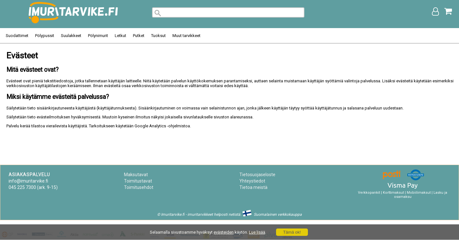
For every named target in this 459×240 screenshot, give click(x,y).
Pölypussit (44, 35)
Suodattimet (17, 35)
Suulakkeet (71, 35)
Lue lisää (257, 232)
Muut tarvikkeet (186, 35)
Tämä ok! (292, 232)
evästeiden (224, 232)
